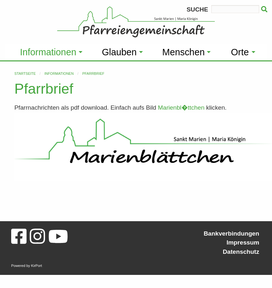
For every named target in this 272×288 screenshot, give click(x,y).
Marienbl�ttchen (181, 107)
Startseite (25, 73)
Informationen (59, 73)
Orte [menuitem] (240, 52)
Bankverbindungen (231, 233)
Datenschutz (241, 251)
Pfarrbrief (93, 73)
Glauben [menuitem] (119, 52)
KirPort (36, 266)
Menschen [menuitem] (183, 52)
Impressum (243, 242)
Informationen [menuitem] (48, 52)
